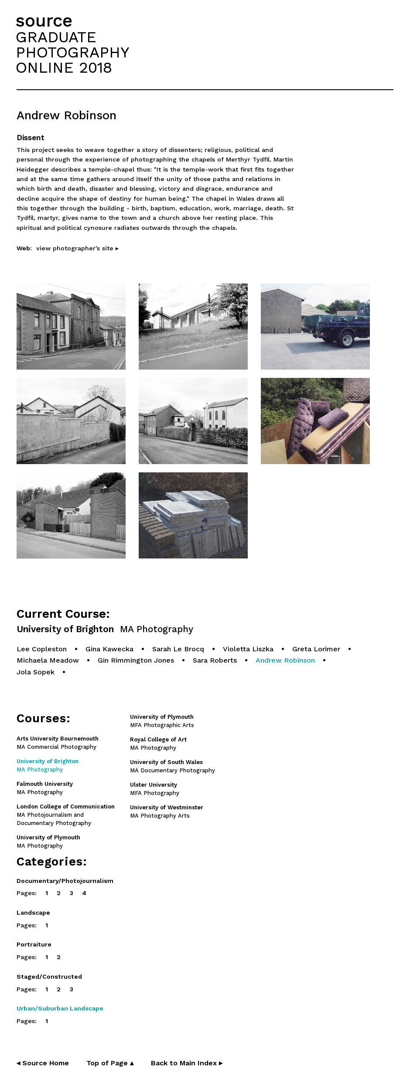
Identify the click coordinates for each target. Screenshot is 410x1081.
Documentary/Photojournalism (65, 880)
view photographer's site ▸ (77, 248)
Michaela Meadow (48, 660)
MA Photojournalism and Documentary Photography (66, 814)
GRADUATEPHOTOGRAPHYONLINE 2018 (72, 52)
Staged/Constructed (49, 976)
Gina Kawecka (109, 649)
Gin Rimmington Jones (136, 660)
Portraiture (34, 944)
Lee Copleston (42, 649)
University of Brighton (105, 629)
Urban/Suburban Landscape (60, 1008)
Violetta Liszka (248, 649)
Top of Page (109, 1063)
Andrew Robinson (285, 660)
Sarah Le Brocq (178, 649)
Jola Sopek (36, 672)
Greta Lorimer (316, 649)
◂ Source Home (43, 1063)
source (44, 20)
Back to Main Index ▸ (186, 1063)
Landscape (33, 912)
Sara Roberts (215, 660)
